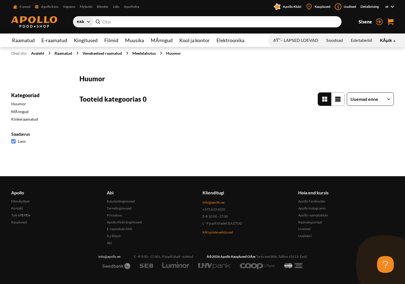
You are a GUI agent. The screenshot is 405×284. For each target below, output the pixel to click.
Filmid (111, 40)
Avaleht (37, 53)
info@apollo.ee (213, 202)
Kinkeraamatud (24, 119)
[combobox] (207, 21)
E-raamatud (54, 40)
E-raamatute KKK (119, 229)
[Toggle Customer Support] (385, 264)
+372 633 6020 (213, 209)
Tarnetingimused (119, 208)
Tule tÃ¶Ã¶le (20, 215)
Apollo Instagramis (312, 208)
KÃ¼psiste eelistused (217, 232)
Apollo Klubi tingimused (124, 222)
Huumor (173, 53)
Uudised (304, 229)
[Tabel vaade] (324, 99)
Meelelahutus (144, 53)
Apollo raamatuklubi (313, 215)
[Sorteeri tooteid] (370, 99)
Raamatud (23, 40)
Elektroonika (230, 40)
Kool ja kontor (194, 40)
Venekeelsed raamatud (102, 53)
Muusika (134, 40)
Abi (109, 243)
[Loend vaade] (338, 99)
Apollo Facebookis (311, 201)
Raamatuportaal (310, 222)
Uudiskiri (305, 236)
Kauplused (19, 222)
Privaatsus (114, 215)
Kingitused (86, 40)
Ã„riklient (114, 236)
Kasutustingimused (121, 201)
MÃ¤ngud (162, 40)
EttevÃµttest (20, 201)
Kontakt (17, 208)
